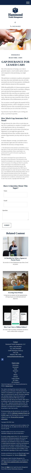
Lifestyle (15, 376)
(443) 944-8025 (15, 26)
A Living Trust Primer (15, 292)
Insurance (15, 371)
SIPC (24, 455)
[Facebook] (2, 359)
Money (15, 374)
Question (5, 210)
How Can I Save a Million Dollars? (15, 327)
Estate (15, 369)
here (8, 467)
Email (5, 200)
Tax (16, 372)
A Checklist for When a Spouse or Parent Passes (15, 259)
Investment (15, 367)
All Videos (15, 380)
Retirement (15, 365)
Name (5, 191)
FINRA (21, 455)
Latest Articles (15, 378)
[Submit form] (6, 225)
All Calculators (15, 382)
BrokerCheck (9, 386)
